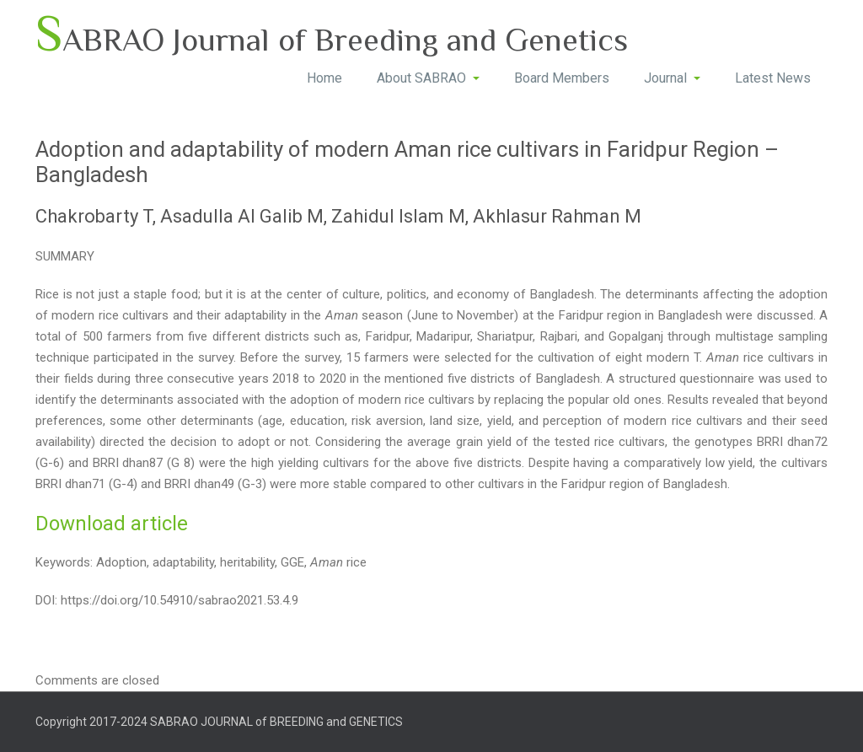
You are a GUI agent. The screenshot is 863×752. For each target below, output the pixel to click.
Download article (111, 523)
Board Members (561, 78)
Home (324, 78)
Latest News (773, 78)
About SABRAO (428, 78)
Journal (672, 78)
